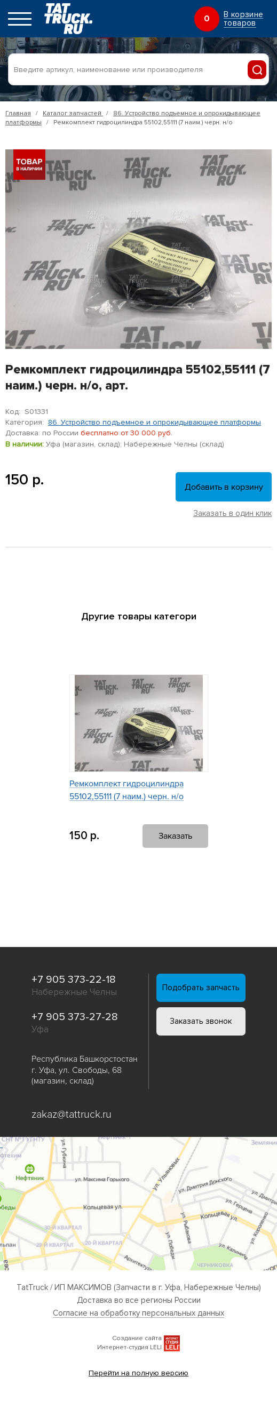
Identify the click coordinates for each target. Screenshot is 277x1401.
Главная (18, 113)
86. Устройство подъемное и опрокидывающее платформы (154, 422)
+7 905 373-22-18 (74, 979)
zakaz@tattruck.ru (72, 1114)
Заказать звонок (201, 1023)
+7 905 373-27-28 (75, 1016)
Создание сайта (137, 1338)
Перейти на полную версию (138, 1373)
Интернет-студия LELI (129, 1347)
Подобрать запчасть (201, 988)
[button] (129, 642)
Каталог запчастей (73, 113)
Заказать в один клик (232, 513)
